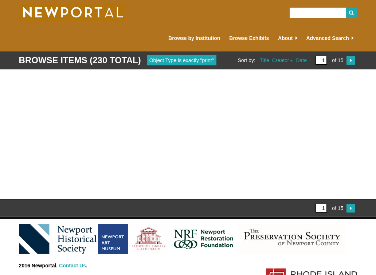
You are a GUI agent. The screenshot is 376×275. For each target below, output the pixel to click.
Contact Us (72, 265)
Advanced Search (327, 38)
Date (301, 60)
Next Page (350, 60)
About (285, 38)
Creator (280, 60)
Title (264, 60)
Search (351, 13)
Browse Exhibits (249, 38)
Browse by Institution (194, 38)
